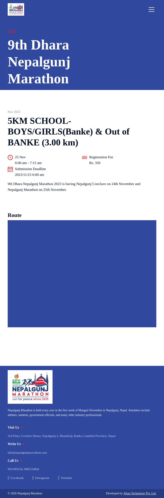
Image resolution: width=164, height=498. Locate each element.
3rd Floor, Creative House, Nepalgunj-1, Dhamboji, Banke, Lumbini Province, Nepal (62, 436)
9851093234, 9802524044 (23, 469)
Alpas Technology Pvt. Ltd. (139, 493)
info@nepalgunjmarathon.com (27, 452)
